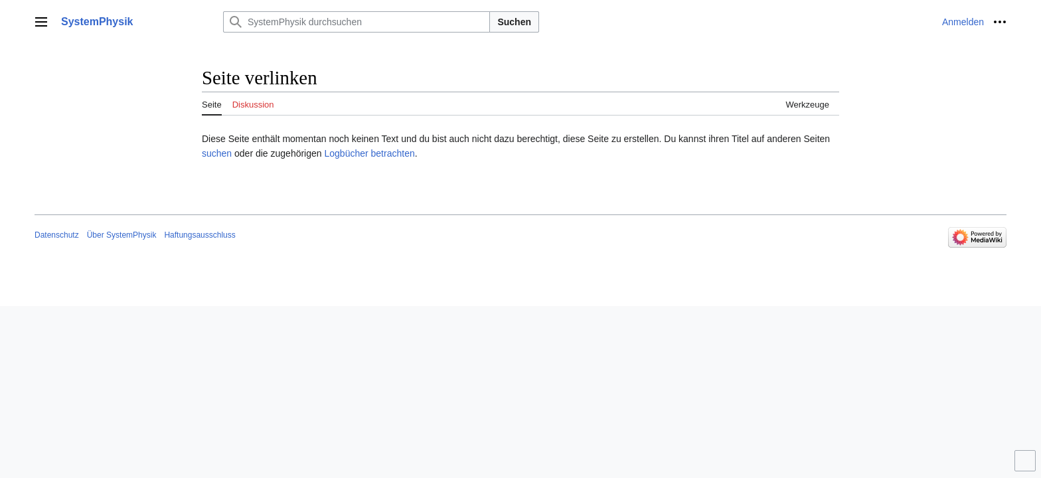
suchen (217, 153)
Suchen (514, 22)
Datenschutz (57, 235)
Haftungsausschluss (199, 235)
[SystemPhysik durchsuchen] (356, 22)
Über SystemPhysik (122, 235)
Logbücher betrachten (369, 153)
